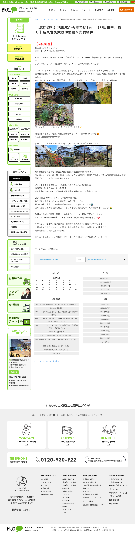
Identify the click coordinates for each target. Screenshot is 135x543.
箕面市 (25, 83)
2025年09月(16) (105, 323)
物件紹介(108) (105, 286)
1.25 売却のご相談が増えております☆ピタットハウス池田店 (56, 304)
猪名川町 (25, 89)
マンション (19, 114)
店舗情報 (13, 372)
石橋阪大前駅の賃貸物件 (92, 485)
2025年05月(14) (105, 338)
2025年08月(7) (105, 327)
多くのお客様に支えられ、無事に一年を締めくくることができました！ (56, 340)
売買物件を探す (68, 479)
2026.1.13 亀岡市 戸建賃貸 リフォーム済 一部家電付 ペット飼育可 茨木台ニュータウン (56, 320)
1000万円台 (13, 134)
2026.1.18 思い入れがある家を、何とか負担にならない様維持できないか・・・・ (56, 313)
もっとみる (56, 353)
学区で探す (66, 497)
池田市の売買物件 (69, 482)
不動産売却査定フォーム (118, 485)
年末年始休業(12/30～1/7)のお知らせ (56, 350)
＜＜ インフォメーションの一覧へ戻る (46, 361)
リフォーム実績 (115, 496)
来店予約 (109, 2)
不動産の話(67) (105, 278)
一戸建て (65, 506)
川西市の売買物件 (69, 485)
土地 (19, 109)
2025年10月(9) (105, 319)
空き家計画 (113, 504)
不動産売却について (19, 178)
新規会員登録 (67, 491)
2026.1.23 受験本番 (56, 308)
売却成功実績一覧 (116, 479)
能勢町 (13, 89)
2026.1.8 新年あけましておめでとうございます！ (56, 335)
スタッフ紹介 (14, 293)
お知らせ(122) (105, 293)
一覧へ (80, 260)
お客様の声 (15, 278)
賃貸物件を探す (88, 479)
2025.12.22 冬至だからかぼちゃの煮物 (56, 346)
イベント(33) (105, 289)
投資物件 (19, 119)
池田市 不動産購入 (69, 475)
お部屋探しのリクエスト (92, 497)
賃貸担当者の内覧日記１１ (96, 259)
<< (40, 278)
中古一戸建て (19, 104)
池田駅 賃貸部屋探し (90, 475)
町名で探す (66, 500)
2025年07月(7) (105, 330)
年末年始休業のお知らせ (49, 259)
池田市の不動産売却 (116, 475)
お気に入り (19, 48)
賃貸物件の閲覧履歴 (90, 494)
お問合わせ (125, 10)
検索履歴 (123, 2)
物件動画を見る (47, 494)
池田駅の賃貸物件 (89, 482)
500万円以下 (13, 129)
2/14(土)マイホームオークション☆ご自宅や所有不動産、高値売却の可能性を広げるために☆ (56, 326)
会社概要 (14, 304)
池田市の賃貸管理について (93, 505)
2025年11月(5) (105, 315)
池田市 (13, 78)
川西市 (25, 78)
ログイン (65, 494)
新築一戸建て (19, 98)
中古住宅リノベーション (118, 493)
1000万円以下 (25, 129)
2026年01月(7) (105, 308)
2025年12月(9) (105, 312)
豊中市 (13, 83)
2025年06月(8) (105, 334)
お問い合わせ (46, 491)
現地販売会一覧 (68, 503)
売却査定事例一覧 (116, 482)
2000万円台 (25, 134)
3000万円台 (13, 139)
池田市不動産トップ (48, 475)
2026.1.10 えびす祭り (56, 332)
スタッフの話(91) (105, 282)
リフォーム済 (13, 157)
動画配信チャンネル (16, 320)
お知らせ (44, 485)
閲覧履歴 (19, 58)
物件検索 (81, 2)
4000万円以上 (25, 139)
